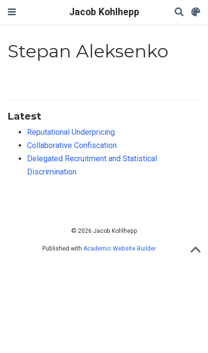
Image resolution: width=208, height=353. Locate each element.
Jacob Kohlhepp (104, 12)
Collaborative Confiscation (72, 145)
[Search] (179, 12)
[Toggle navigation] (12, 12)
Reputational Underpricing (71, 132)
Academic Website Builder (119, 248)
